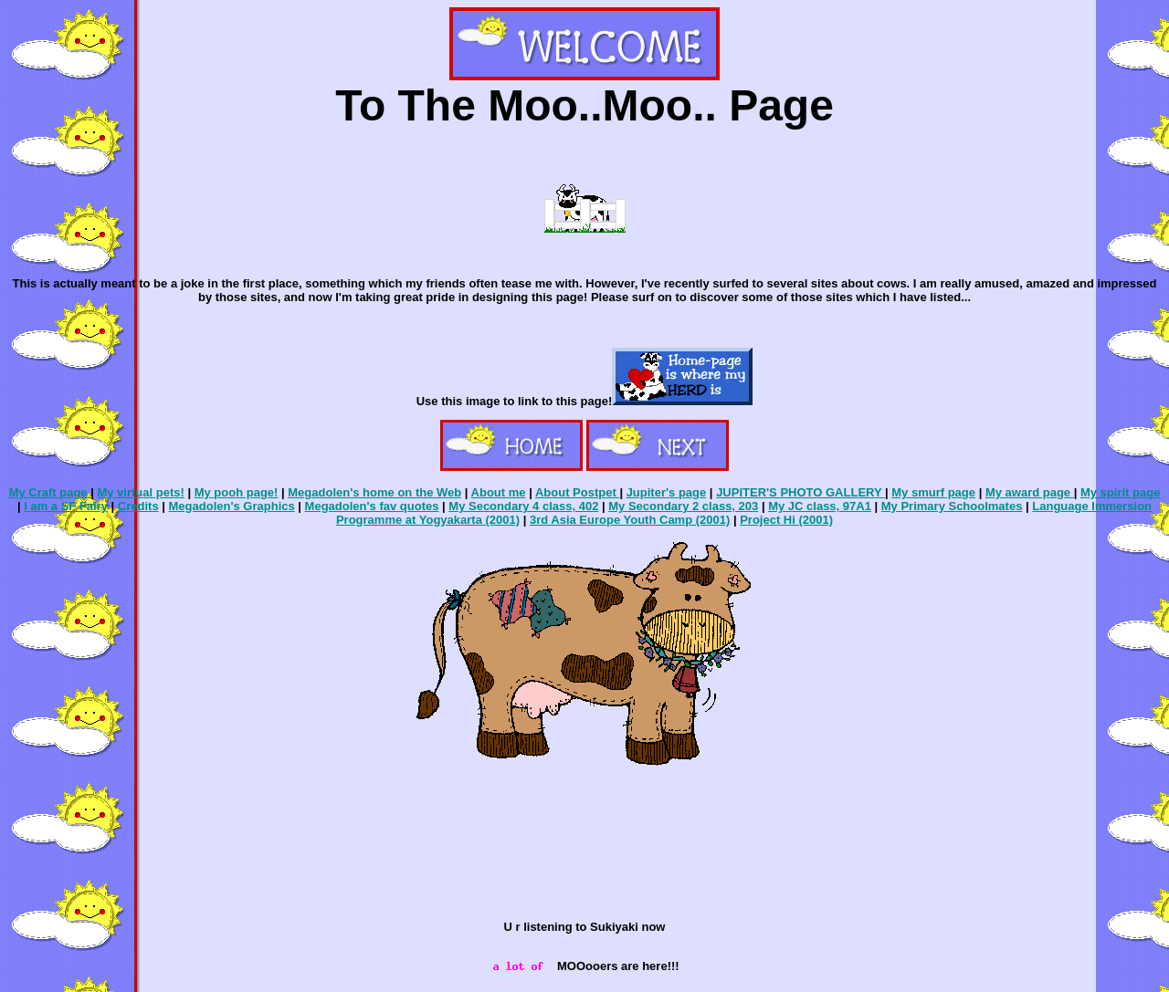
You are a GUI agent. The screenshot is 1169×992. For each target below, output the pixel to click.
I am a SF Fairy (66, 506)
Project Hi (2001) (786, 520)
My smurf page (933, 492)
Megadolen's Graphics (232, 506)
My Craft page (50, 492)
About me (498, 492)
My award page (1029, 492)
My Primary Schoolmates (952, 506)
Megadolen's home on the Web (374, 492)
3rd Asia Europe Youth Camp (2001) (630, 520)
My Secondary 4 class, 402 (523, 506)
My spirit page (1120, 492)
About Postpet (577, 492)
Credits (138, 506)
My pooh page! (237, 492)
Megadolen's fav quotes (372, 506)
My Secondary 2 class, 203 (683, 506)
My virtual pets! (140, 492)
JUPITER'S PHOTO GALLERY (800, 492)
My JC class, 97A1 (819, 506)
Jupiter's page (667, 492)
